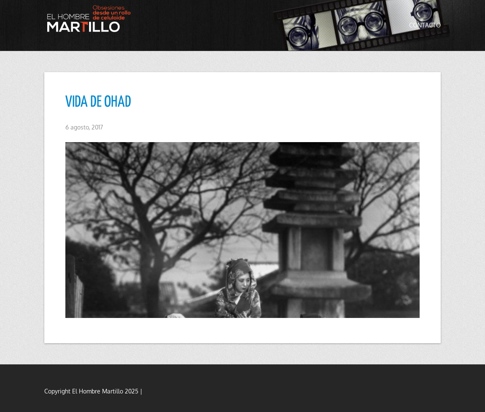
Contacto (425, 25)
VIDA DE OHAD (98, 102)
